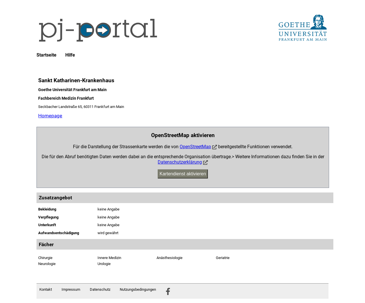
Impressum (71, 289)
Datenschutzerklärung (180, 162)
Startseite (46, 55)
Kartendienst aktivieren (183, 173)
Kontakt (45, 289)
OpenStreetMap (195, 146)
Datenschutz (100, 289)
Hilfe (70, 55)
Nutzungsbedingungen (138, 289)
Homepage (50, 116)
